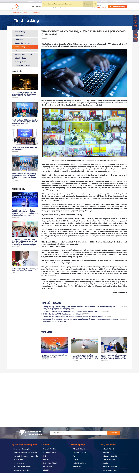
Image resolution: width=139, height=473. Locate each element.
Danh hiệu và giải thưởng (22, 466)
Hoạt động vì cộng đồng (22, 470)
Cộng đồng (19, 39)
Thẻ (44, 456)
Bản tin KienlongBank (23, 43)
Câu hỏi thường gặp (110, 470)
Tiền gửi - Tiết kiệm (50, 449)
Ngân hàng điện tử (50, 463)
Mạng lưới (106, 452)
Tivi (16, 50)
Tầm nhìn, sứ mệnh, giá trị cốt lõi (25, 452)
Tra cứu (105, 463)
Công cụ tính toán (109, 459)
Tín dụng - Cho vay (49, 452)
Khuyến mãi (62, 7)
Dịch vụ (46, 459)
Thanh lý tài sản (20, 61)
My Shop (102, 1)
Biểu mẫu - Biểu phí (110, 456)
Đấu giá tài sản (20, 58)
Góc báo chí (19, 35)
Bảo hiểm (46, 470)
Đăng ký (113, 433)
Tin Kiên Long (20, 31)
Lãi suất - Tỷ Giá (108, 449)
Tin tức (70, 6)
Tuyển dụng (51, 7)
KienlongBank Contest (23, 54)
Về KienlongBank (39, 7)
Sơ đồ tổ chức (18, 459)
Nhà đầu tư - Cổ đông (82, 7)
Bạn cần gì (31, 1)
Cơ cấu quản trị (19, 463)
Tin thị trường (20, 46)
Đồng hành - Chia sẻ (22, 65)
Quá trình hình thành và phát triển (26, 456)
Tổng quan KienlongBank (22, 449)
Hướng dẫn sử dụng (110, 466)
